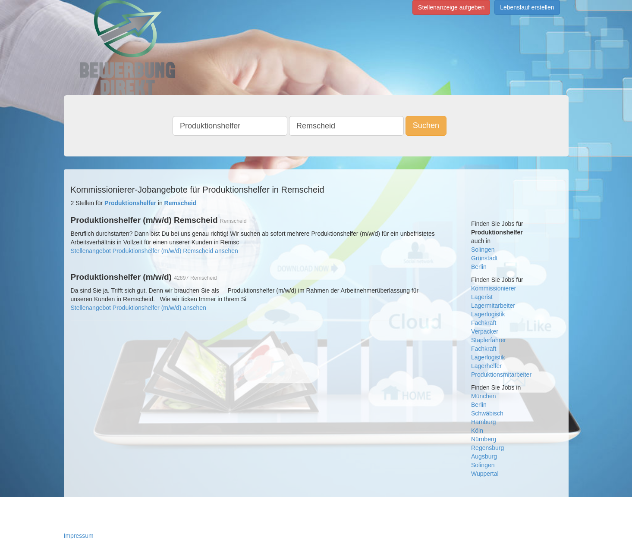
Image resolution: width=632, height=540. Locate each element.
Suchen (426, 125)
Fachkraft (483, 322)
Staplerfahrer (488, 340)
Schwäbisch (487, 413)
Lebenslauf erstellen (527, 7)
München (483, 396)
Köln (477, 430)
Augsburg (484, 456)
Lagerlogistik (488, 314)
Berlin (479, 266)
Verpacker (484, 331)
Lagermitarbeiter (493, 305)
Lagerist (482, 296)
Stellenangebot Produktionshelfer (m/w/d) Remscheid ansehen (154, 250)
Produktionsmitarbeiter (501, 374)
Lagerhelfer (486, 365)
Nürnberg (483, 439)
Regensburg (487, 447)
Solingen (483, 249)
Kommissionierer (493, 288)
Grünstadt (484, 258)
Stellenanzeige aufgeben (451, 7)
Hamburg (483, 421)
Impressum (79, 535)
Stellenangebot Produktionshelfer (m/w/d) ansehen (138, 307)
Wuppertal (485, 473)
